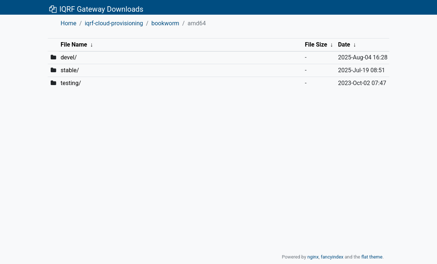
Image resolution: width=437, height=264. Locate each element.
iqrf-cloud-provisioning (114, 23)
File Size (316, 44)
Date (344, 44)
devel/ (69, 57)
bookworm (165, 23)
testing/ (71, 83)
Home (68, 23)
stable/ (70, 70)
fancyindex (332, 257)
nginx (313, 257)
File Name (74, 44)
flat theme (372, 257)
